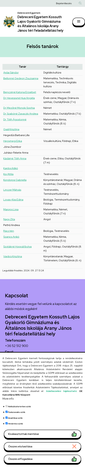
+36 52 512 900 (16, 346)
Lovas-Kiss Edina (13, 199)
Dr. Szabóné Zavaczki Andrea (20, 113)
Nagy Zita (9, 219)
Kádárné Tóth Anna (14, 158)
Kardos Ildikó (10, 168)
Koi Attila (8, 174)
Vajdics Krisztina (12, 256)
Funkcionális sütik (16, 417)
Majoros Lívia (10, 209)
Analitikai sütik (15, 422)
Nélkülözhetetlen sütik (19, 411)
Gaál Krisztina (11, 129)
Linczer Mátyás (12, 190)
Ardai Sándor (11, 72)
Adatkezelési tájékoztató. (61, 395)
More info (8, 403)
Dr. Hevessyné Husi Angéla (19, 98)
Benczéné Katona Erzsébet (19, 92)
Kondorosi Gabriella (14, 180)
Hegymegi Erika (12, 141)
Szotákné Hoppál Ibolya (17, 246)
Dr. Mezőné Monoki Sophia (19, 108)
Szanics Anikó (11, 236)
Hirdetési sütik (15, 428)
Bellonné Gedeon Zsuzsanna (20, 78)
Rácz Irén (8, 231)
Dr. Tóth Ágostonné (14, 119)
